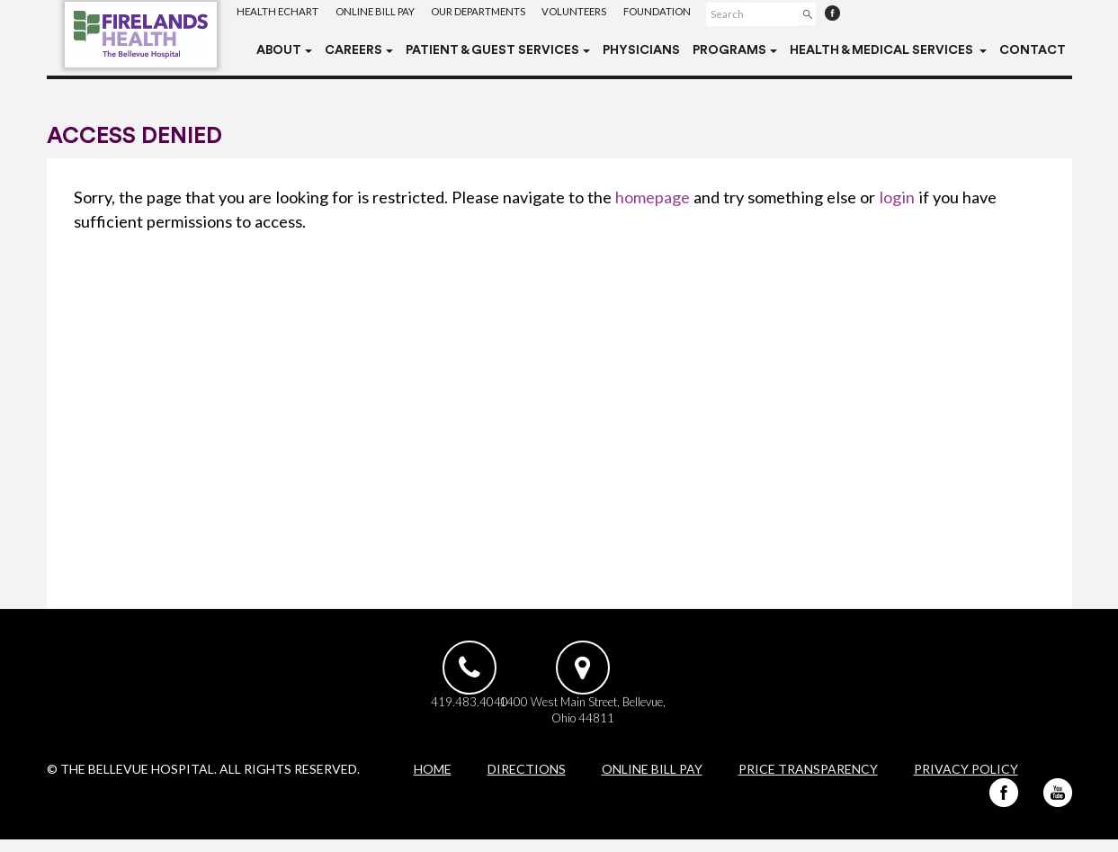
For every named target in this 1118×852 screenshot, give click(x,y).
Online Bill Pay (379, 13)
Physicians (641, 50)
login (897, 197)
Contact (1032, 50)
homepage (652, 197)
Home (433, 781)
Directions (526, 781)
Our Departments (487, 13)
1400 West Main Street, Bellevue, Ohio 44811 (655, 720)
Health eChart (279, 13)
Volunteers (588, 13)
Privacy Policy (966, 781)
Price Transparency (808, 781)
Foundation (675, 13)
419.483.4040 (461, 711)
